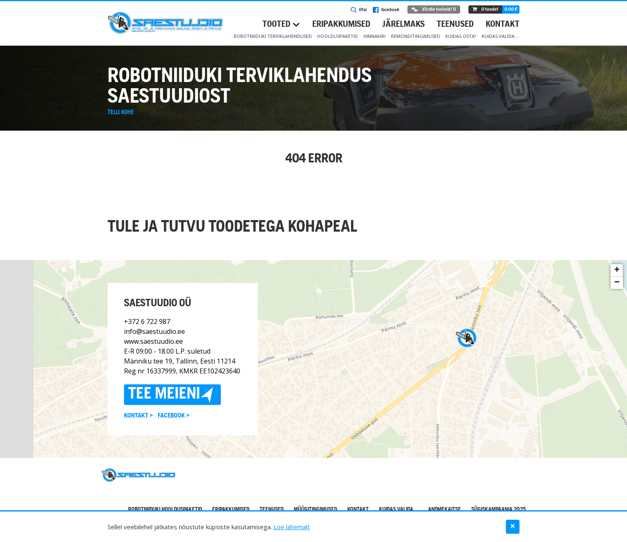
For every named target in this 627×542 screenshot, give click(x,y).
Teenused (455, 24)
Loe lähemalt (292, 527)
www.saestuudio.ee (153, 341)
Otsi (359, 10)
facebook (386, 10)
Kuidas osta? (460, 36)
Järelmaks (403, 24)
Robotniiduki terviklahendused (273, 36)
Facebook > (174, 416)
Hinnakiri (374, 36)
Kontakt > (138, 416)
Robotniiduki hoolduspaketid (165, 509)
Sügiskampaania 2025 (498, 509)
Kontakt (502, 24)
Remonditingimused (415, 36)
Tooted (276, 24)
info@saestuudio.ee (154, 331)
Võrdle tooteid (434, 9)
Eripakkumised (341, 24)
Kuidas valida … (500, 36)
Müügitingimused (315, 509)
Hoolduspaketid (337, 36)
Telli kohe (121, 112)
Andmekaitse (444, 509)
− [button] (617, 283)
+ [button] (617, 270)
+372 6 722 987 (147, 321)
